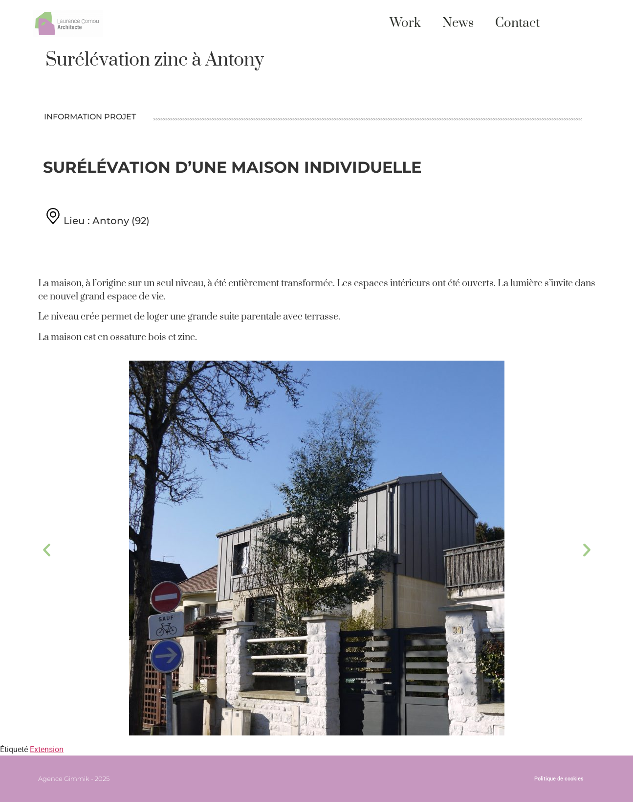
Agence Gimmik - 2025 (73, 778)
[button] (46, 549)
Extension (47, 749)
